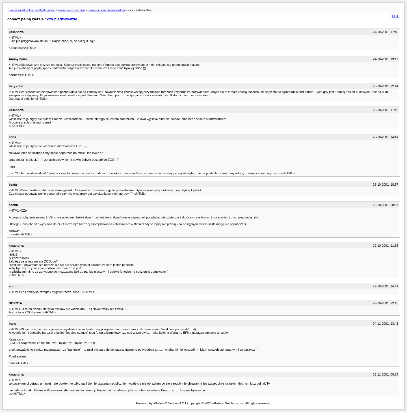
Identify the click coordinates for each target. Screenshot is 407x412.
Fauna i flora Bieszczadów (106, 10)
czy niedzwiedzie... (63, 19)
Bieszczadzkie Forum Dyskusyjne (31, 10)
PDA (395, 16)
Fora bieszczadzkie (71, 10)
